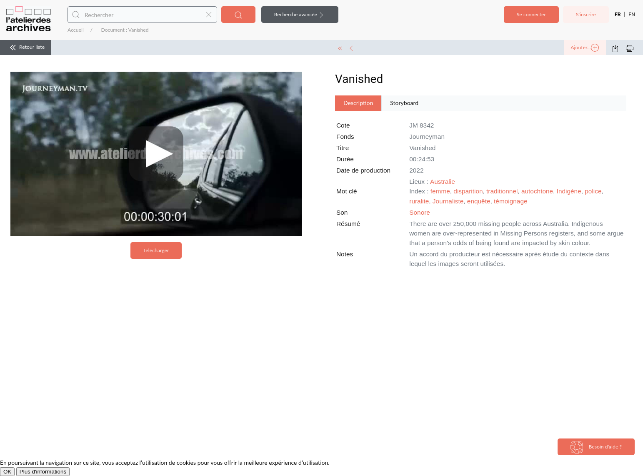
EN (631, 15)
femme (440, 191)
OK (7, 471)
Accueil (76, 30)
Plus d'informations (43, 471)
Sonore (419, 212)
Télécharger (156, 250)
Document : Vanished (124, 30)
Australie (442, 181)
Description (358, 102)
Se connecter (531, 14)
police (593, 191)
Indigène (569, 191)
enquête (478, 201)
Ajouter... (584, 48)
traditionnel (502, 191)
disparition (468, 191)
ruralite (419, 201)
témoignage (510, 201)
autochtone (537, 191)
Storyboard (404, 102)
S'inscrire (586, 14)
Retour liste (26, 47)
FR (618, 15)
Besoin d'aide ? (596, 447)
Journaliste (448, 201)
